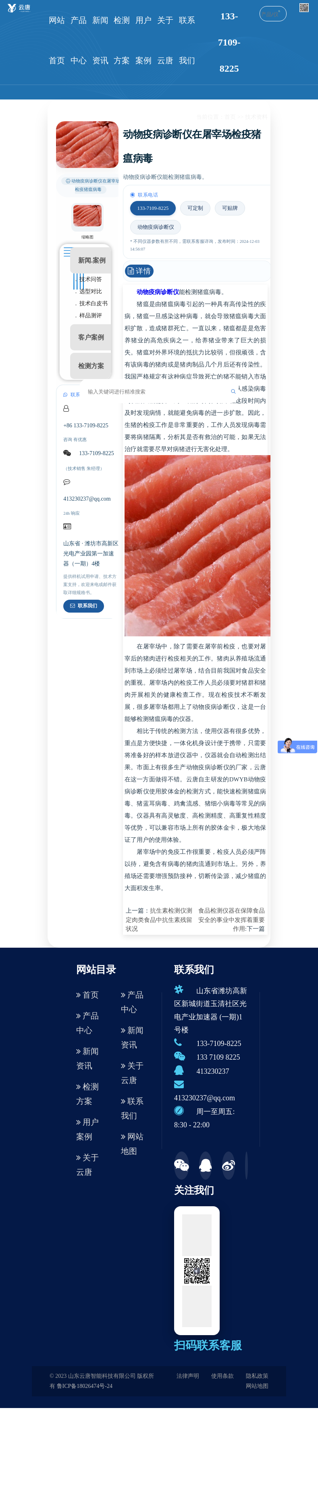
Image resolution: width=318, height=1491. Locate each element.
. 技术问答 (88, 279)
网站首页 (57, 40)
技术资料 (256, 117)
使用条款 (222, 1376)
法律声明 (188, 1376)
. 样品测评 (88, 316)
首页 (230, 117)
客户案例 (91, 337)
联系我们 (187, 40)
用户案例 (143, 40)
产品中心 (79, 40)
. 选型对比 (88, 291)
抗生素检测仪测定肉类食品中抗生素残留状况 (159, 919)
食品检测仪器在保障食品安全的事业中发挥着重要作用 (231, 919)
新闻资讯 (100, 40)
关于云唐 (165, 40)
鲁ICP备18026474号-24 (84, 1386)
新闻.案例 (92, 260)
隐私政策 (257, 1376)
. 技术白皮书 (91, 303)
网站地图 (132, 1144)
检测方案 (122, 40)
